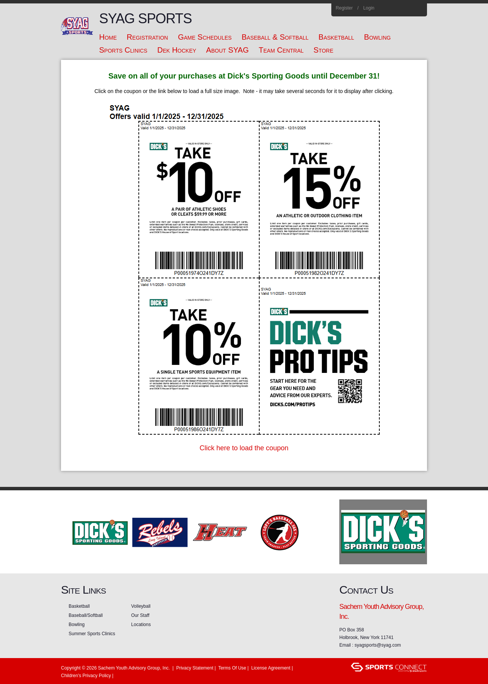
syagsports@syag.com (378, 645)
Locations (141, 624)
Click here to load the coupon (243, 448)
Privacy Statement (194, 668)
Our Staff (140, 615)
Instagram (398, 8)
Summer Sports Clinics (92, 633)
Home (418, 8)
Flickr (408, 8)
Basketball (79, 606)
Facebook (388, 8)
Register (344, 8)
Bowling (77, 624)
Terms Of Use (232, 668)
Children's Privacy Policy (86, 675)
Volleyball (141, 606)
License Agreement (271, 668)
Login (368, 8)
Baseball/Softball (86, 615)
